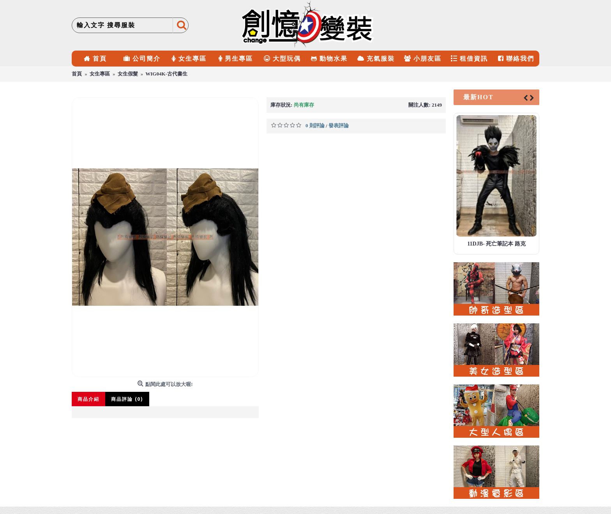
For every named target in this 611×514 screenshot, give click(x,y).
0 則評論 (315, 125)
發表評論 (338, 125)
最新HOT (478, 97)
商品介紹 (88, 399)
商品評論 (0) (127, 399)
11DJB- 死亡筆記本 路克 (496, 244)
